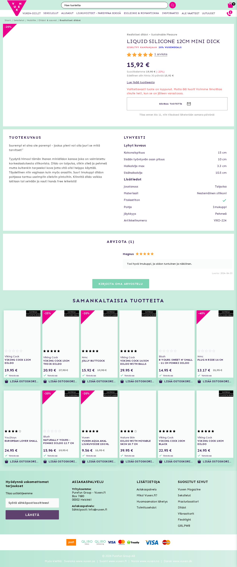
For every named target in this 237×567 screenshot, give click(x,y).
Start (8, 20)
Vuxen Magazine (189, 489)
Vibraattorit (186, 513)
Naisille (31, 20)
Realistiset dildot (70, 20)
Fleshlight (184, 519)
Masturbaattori (188, 501)
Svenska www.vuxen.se (79, 561)
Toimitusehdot (146, 507)
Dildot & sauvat (48, 20)
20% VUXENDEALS (170, 47)
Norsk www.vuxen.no (145, 561)
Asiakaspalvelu (147, 489)
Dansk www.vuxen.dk (178, 561)
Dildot (182, 507)
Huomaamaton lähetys (152, 501)
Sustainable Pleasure (164, 34)
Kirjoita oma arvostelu (121, 284)
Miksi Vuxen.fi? (147, 495)
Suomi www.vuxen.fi (113, 561)
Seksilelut (19, 20)
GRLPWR (184, 525)
